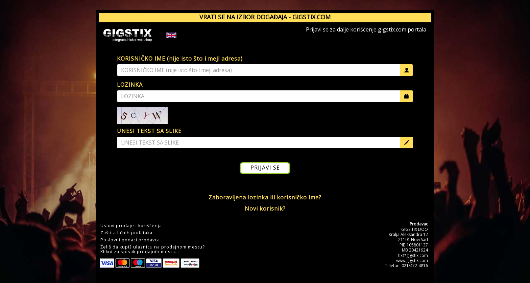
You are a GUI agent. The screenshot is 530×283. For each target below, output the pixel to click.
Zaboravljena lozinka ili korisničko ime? (265, 197)
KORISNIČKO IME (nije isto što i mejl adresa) (180, 58)
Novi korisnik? (265, 208)
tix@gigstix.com (413, 255)
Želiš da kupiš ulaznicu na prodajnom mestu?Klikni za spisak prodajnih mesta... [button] (152, 249)
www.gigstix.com (412, 260)
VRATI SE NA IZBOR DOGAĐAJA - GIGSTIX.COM (265, 17)
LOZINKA (130, 84)
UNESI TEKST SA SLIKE (149, 131)
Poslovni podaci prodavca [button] (130, 240)
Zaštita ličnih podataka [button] (126, 233)
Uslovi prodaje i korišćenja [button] (131, 225)
